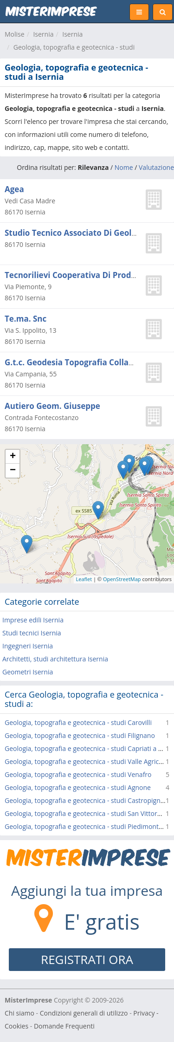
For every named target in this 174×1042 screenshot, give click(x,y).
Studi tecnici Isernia (31, 632)
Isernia (43, 34)
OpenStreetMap (122, 579)
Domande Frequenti (64, 1026)
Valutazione (156, 167)
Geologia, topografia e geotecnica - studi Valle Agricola (86, 761)
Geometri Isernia (27, 671)
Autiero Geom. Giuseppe (52, 406)
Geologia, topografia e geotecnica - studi (74, 47)
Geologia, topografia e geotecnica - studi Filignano (80, 735)
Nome (124, 167)
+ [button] (13, 457)
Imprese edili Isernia (33, 619)
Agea (14, 189)
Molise (15, 34)
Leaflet (84, 579)
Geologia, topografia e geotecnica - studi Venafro (78, 774)
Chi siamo (19, 1013)
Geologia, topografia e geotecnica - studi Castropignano (88, 800)
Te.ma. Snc (25, 318)
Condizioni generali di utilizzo (84, 1013)
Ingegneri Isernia (27, 645)
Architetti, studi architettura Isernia (55, 658)
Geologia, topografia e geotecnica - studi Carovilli (78, 722)
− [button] (13, 471)
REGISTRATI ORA (87, 959)
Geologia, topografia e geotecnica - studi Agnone (78, 787)
